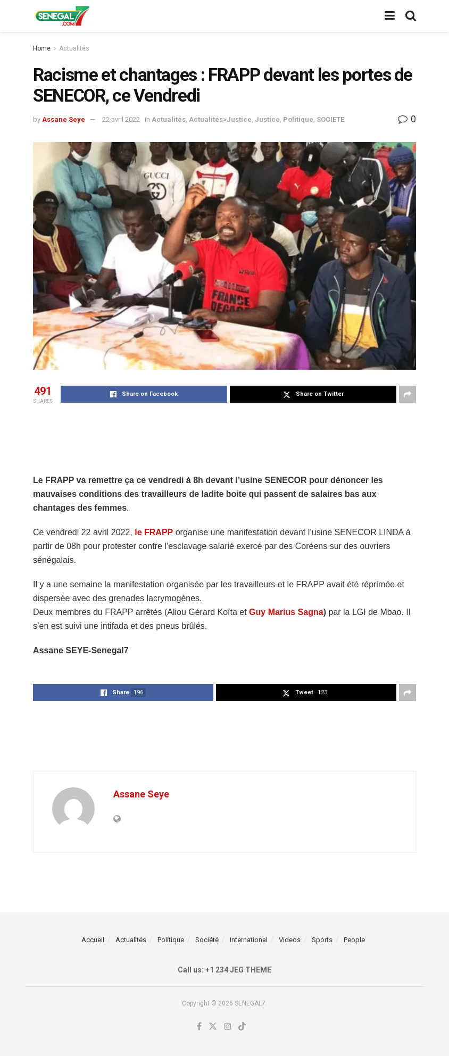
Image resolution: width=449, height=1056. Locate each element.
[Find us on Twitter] (213, 1026)
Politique (298, 119)
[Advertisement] (224, 437)
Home (42, 48)
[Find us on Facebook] (199, 1026)
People (354, 940)
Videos (290, 940)
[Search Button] (410, 16)
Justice (267, 119)
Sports (322, 940)
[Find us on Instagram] (227, 1026)
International (249, 940)
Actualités (74, 48)
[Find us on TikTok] (242, 1027)
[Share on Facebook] (144, 394)
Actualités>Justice (220, 119)
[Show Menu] (390, 16)
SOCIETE (330, 119)
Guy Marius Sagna (286, 612)
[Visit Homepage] (62, 16)
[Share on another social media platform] (407, 394)
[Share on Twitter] (313, 394)
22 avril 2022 (121, 119)
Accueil (92, 940)
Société (207, 940)
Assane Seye (63, 119)
